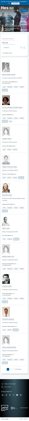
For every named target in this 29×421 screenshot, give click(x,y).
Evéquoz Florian (7, 286)
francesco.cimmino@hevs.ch (9, 174)
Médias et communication (8, 384)
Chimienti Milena (7, 138)
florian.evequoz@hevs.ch (8, 293)
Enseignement (10, 118)
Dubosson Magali (7, 195)
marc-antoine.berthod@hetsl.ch (10, 81)
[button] (21, 47)
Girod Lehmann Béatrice (9, 347)
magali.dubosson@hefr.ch (8, 204)
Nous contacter (6, 387)
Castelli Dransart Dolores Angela (12, 107)
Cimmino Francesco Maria (9, 166)
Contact (4, 118)
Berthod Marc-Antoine (8, 74)
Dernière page (18, 369)
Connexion (24, 10)
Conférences (5, 121)
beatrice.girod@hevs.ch (8, 354)
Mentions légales (5, 419)
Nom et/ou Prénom (7, 38)
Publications (22, 118)
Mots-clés (5, 43)
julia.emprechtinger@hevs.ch (9, 263)
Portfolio (10, 121)
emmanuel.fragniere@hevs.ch (9, 326)
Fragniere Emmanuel (8, 319)
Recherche (16, 118)
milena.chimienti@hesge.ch (8, 146)
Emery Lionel (6, 228)
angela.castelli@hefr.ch (7, 114)
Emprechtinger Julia (8, 256)
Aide (13, 10)
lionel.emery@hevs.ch (7, 235)
